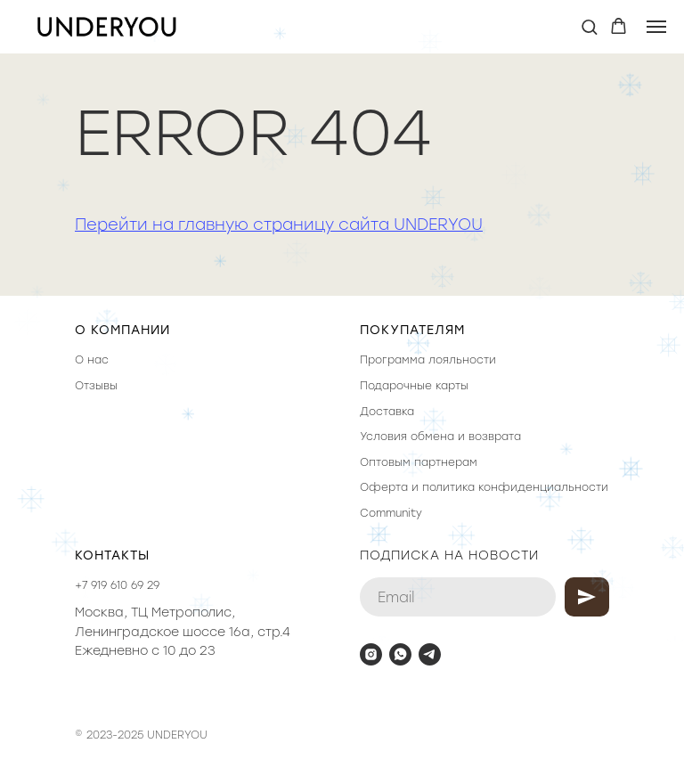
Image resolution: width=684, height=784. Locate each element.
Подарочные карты (414, 386)
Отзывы (96, 386)
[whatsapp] (400, 654)
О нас (92, 360)
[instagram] (371, 654)
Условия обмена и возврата (440, 436)
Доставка (387, 411)
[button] (589, 26)
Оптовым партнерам (418, 462)
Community (391, 513)
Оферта (384, 487)
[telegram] (430, 654)
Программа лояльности (428, 360)
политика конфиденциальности (515, 487)
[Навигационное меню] (656, 26)
